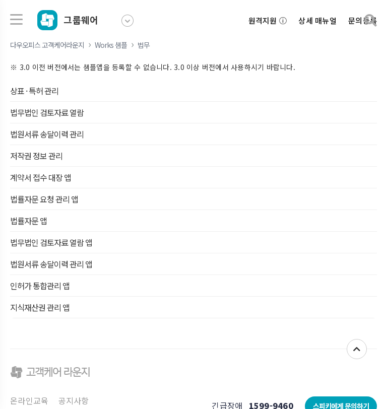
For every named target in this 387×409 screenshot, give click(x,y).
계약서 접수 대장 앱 (40, 177)
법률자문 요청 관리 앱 (44, 198)
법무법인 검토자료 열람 (47, 112)
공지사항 (73, 400)
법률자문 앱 (28, 220)
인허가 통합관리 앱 (40, 285)
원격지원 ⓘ (267, 20)
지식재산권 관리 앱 (40, 307)
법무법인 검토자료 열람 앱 (51, 242)
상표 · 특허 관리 (34, 90)
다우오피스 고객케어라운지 (47, 45)
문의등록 (362, 20)
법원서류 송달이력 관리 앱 (51, 263)
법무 (144, 45)
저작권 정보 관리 (36, 155)
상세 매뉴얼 (317, 20)
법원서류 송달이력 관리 (47, 134)
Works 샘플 (111, 45)
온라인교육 (29, 400)
